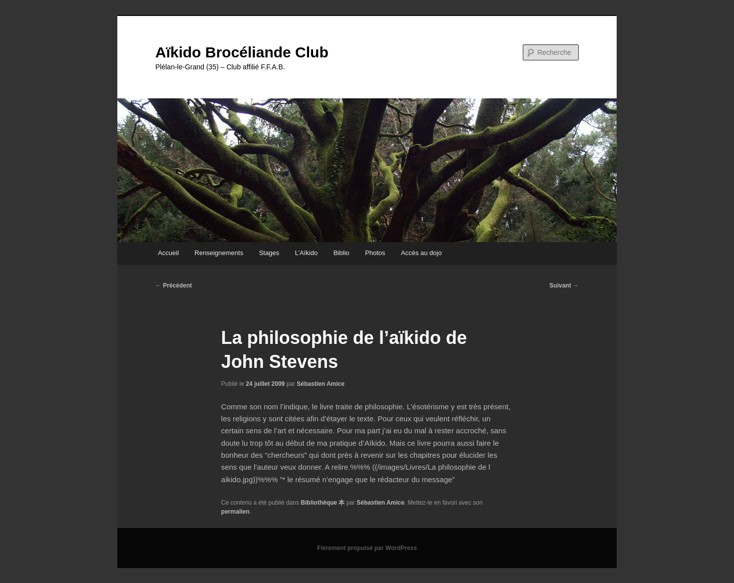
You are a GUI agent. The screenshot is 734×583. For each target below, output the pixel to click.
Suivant (564, 285)
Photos (375, 253)
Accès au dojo (421, 253)
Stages (269, 253)
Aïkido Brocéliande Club (242, 52)
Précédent (173, 285)
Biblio (342, 253)
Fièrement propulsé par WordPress (367, 548)
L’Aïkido (306, 253)
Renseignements (219, 253)
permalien (235, 511)
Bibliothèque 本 (323, 502)
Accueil (168, 253)
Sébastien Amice (321, 383)
